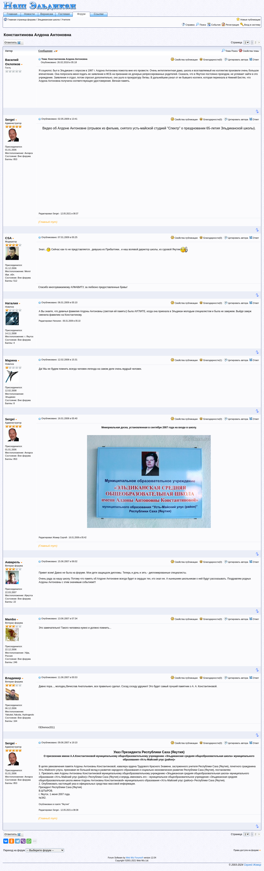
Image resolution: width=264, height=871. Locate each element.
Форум (81, 13)
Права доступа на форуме (247, 850)
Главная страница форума (22, 19)
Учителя (65, 19)
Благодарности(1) (210, 360)
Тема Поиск (230, 51)
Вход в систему (252, 25)
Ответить (12, 42)
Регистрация (232, 25)
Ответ (256, 59)
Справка (190, 25)
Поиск (201, 25)
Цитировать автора (238, 59)
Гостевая (64, 13)
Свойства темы (249, 51)
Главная (12, 13)
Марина (12, 360)
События (213, 25)
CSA (9, 238)
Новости (29, 13)
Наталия (12, 303)
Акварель (13, 562)
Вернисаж (46, 13)
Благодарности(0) (210, 59)
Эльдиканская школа (49, 19)
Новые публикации (250, 19)
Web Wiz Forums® (134, 858)
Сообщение (45, 51)
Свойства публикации (184, 59)
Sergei (11, 119)
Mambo (11, 619)
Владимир (14, 678)
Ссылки (99, 13)
